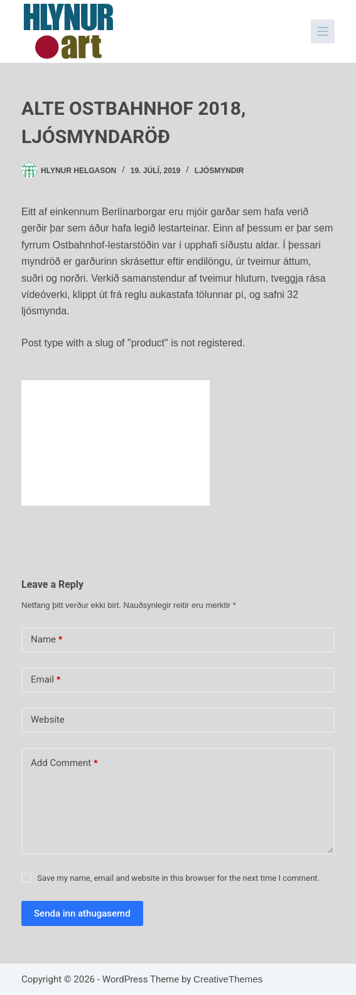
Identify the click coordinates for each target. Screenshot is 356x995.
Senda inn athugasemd (82, 913)
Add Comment (64, 763)
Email (45, 680)
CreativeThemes (227, 979)
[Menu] (323, 31)
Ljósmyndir (219, 170)
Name (46, 639)
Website (48, 719)
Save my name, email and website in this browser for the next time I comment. (178, 878)
